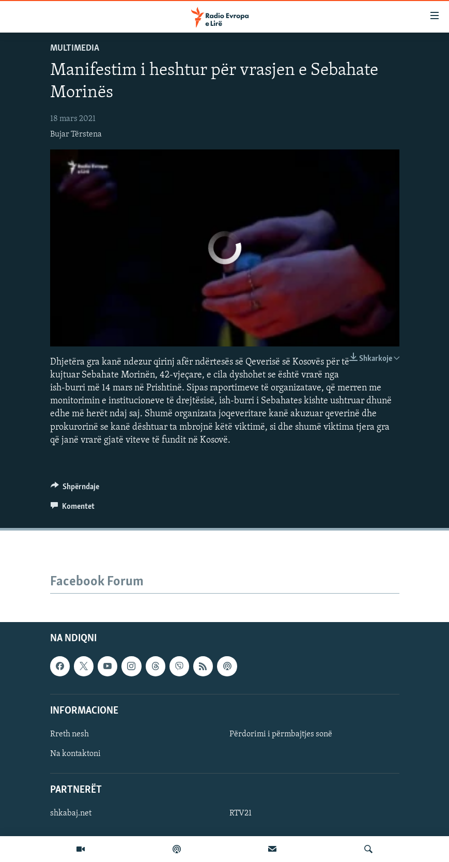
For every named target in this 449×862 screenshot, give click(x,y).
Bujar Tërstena (76, 134)
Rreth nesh (69, 734)
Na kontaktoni (75, 754)
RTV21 (240, 813)
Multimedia (74, 48)
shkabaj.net (70, 813)
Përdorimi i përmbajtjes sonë (280, 734)
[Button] (75, 489)
